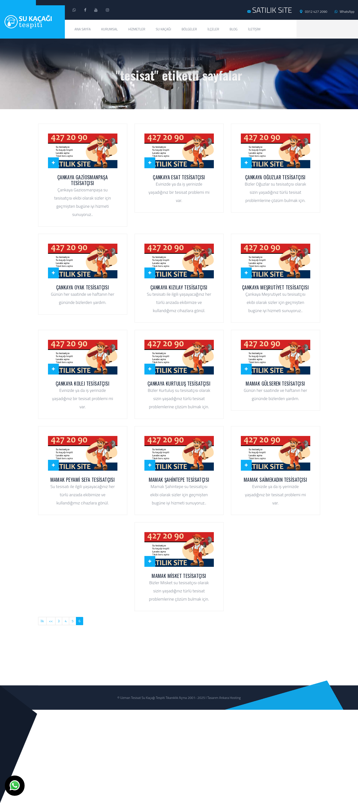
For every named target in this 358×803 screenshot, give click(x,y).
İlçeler (213, 29)
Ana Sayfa (82, 29)
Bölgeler (189, 29)
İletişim (254, 29)
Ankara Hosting (230, 697)
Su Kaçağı (163, 29)
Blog (233, 29)
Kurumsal (109, 29)
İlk (42, 620)
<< (51, 620)
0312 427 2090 (313, 11)
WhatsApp (344, 11)
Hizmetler (136, 29)
